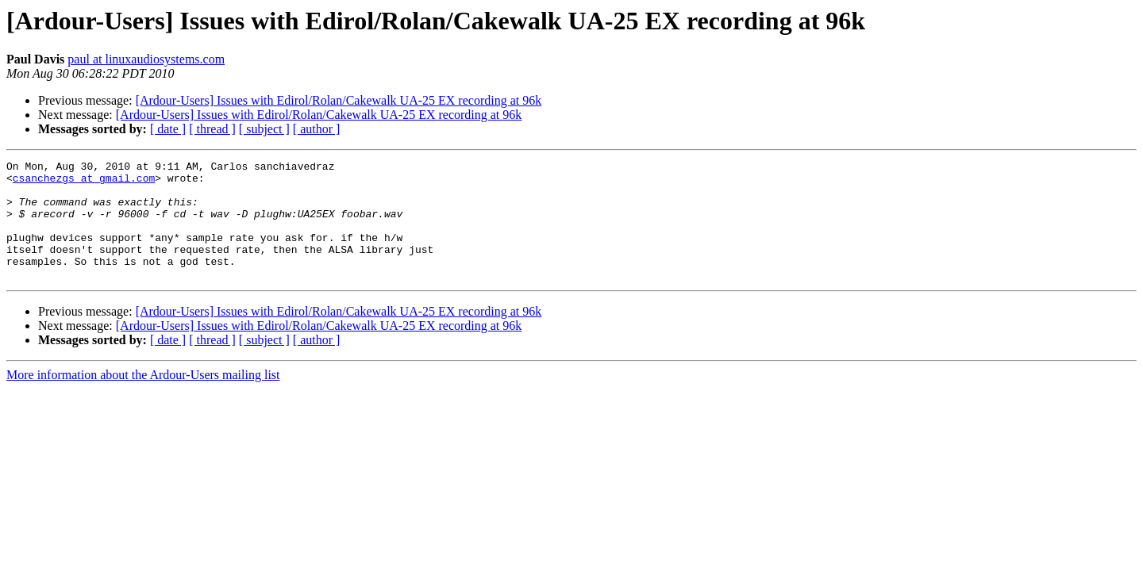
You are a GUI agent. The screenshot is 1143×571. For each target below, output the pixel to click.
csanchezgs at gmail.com (84, 182)
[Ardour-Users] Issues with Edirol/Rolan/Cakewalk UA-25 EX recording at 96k (339, 100)
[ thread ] (212, 129)
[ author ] (317, 129)
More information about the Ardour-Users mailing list (143, 398)
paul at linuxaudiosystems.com (146, 59)
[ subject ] (264, 129)
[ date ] (168, 129)
